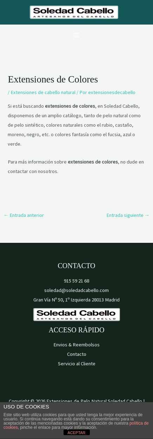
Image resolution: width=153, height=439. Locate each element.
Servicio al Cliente (76, 363)
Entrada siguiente (128, 215)
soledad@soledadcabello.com (76, 290)
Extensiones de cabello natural (43, 92)
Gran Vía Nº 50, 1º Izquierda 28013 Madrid (76, 300)
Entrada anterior (24, 215)
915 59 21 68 (76, 281)
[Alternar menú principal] (76, 35)
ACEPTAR (76, 433)
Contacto (76, 354)
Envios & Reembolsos (76, 344)
